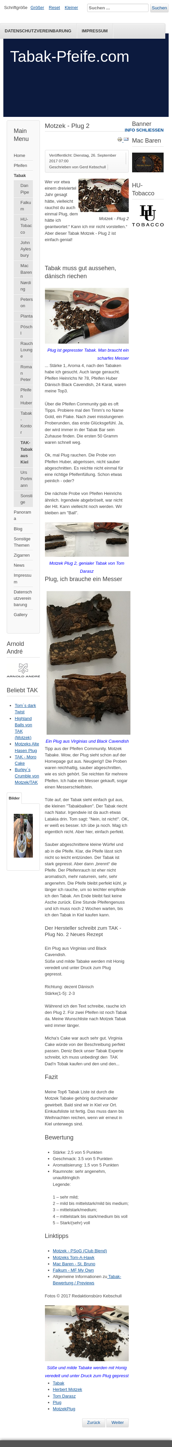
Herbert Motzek (67, 1389)
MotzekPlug (64, 1408)
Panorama (22, 515)
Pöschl (26, 330)
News (19, 565)
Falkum (25, 205)
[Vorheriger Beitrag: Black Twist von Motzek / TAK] (93, 1422)
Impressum (95, 30)
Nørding (25, 286)
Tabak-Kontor (26, 423)
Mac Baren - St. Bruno (74, 1263)
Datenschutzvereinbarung (23, 598)
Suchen (159, 7)
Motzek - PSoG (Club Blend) (80, 1250)
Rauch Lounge (26, 350)
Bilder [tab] (14, 798)
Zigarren (22, 555)
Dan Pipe (24, 188)
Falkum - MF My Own (73, 1270)
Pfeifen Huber (26, 396)
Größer (37, 7)
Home (19, 155)
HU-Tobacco (26, 225)
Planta (26, 316)
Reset (54, 7)
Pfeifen (20, 165)
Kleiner (71, 7)
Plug (57, 1402)
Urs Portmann (26, 479)
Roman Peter (26, 373)
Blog (18, 528)
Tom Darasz (64, 1396)
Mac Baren (26, 269)
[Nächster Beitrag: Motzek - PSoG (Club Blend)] (117, 1422)
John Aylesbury (25, 249)
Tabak (20, 175)
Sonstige (26, 499)
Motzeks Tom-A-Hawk (74, 1257)
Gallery (20, 614)
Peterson (26, 302)
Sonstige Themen (22, 542)
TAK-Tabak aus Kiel (26, 452)
